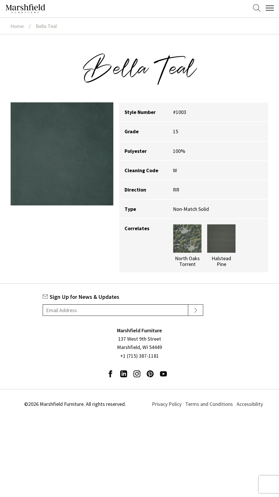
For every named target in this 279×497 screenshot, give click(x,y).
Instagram (136, 373)
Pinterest (150, 373)
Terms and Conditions (209, 404)
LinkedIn (123, 373)
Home (17, 26)
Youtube (163, 373)
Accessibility (250, 404)
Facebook (110, 373)
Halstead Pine (221, 261)
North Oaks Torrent (187, 261)
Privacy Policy (167, 404)
